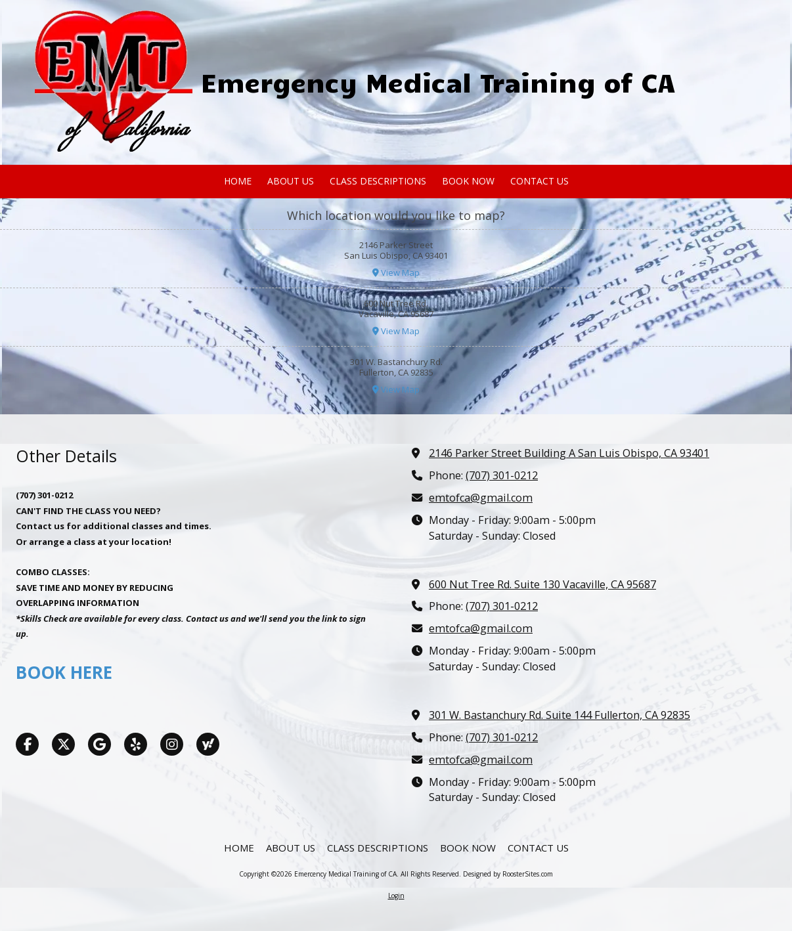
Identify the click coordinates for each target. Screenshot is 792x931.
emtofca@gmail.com (481, 497)
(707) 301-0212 (502, 475)
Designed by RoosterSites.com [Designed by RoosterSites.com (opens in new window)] (508, 873)
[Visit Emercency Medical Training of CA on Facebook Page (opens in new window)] (27, 744)
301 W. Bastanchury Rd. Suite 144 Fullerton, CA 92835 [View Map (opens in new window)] (559, 715)
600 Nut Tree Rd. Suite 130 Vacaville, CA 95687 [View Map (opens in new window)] (542, 584)
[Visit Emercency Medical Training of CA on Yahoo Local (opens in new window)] (207, 744)
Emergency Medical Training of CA (438, 82)
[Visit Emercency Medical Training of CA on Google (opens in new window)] (99, 744)
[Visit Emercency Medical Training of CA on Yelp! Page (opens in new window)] (135, 744)
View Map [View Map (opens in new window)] (396, 272)
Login (396, 895)
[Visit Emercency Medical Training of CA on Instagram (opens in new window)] (171, 744)
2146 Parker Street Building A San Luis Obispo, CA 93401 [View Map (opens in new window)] (569, 453)
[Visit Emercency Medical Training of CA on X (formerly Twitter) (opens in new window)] (63, 744)
